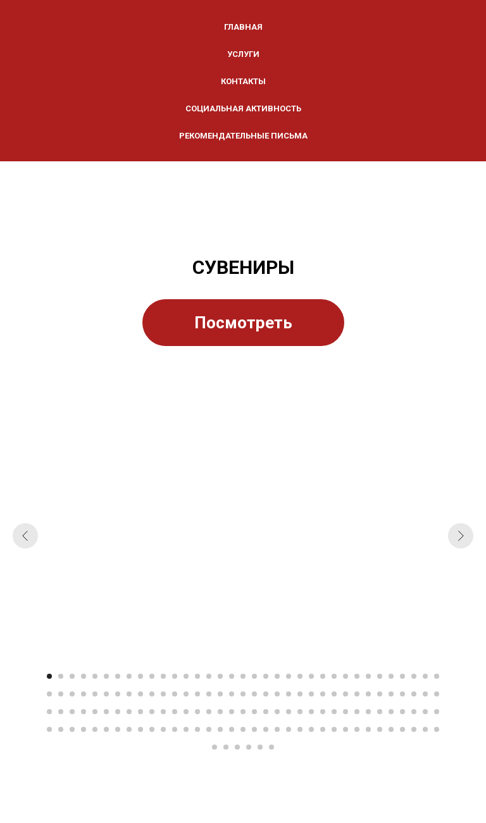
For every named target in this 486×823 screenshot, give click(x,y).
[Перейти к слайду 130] (322, 729)
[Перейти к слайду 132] (345, 729)
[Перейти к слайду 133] (356, 729)
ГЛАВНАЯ (243, 27)
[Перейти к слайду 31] (391, 676)
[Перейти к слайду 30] (379, 676)
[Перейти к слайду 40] (94, 693)
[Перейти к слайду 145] (260, 747)
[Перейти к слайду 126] (277, 729)
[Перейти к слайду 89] (254, 711)
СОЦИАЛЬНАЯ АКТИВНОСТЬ (243, 108)
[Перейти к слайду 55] (265, 693)
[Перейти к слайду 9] (140, 676)
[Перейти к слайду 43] (129, 693)
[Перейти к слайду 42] (117, 693)
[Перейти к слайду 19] (254, 676)
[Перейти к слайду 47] (174, 693)
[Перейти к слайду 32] (402, 676)
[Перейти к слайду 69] (425, 693)
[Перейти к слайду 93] (299, 711)
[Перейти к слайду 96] (334, 711)
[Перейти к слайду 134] (368, 729)
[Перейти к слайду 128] (299, 729)
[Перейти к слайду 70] (436, 693)
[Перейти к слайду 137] (402, 729)
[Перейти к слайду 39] (83, 693)
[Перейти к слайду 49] (197, 693)
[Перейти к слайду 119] (197, 729)
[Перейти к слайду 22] (288, 676)
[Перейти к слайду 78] (129, 711)
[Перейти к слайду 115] (151, 729)
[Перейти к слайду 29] (368, 676)
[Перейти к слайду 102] (402, 711)
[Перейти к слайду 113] (129, 729)
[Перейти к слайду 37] (60, 693)
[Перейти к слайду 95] (322, 711)
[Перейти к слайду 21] (277, 676)
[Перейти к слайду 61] (334, 693)
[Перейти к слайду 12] (174, 676)
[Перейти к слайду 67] (402, 693)
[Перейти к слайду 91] (277, 711)
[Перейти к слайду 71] (49, 711)
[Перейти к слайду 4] (83, 676)
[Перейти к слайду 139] (425, 729)
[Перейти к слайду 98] (356, 711)
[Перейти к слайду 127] (288, 729)
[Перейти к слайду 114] (140, 729)
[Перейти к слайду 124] (254, 729)
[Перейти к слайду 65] (379, 693)
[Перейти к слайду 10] (151, 676)
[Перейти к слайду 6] (106, 676)
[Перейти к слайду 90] (265, 711)
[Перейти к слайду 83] (186, 711)
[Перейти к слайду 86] (220, 711)
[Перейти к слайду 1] (49, 676)
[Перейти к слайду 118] (186, 729)
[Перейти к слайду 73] (72, 711)
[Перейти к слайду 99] (368, 711)
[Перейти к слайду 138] (413, 729)
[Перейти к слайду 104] (425, 711)
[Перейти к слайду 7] (117, 676)
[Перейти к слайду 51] (220, 693)
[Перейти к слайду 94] (311, 711)
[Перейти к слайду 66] (391, 693)
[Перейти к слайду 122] (231, 729)
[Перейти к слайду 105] (436, 711)
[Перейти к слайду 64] (368, 693)
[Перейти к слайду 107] (60, 729)
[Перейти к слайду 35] (436, 676)
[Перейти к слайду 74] (83, 711)
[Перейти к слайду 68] (413, 693)
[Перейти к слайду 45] (151, 693)
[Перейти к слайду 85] (208, 711)
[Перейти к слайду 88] (243, 711)
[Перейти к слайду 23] (299, 676)
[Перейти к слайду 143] (237, 747)
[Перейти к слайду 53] (243, 693)
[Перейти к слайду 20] (265, 676)
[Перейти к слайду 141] (214, 747)
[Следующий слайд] (460, 535)
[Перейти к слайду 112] (117, 729)
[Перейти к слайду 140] (436, 729)
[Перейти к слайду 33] (413, 676)
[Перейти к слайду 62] (345, 693)
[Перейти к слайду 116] (163, 729)
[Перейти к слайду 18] (243, 676)
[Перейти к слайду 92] (288, 711)
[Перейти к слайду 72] (60, 711)
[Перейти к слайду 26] (334, 676)
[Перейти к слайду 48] (186, 693)
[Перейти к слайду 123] (243, 729)
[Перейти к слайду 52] (231, 693)
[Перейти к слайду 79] (140, 711)
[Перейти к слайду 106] (49, 729)
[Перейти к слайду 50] (208, 693)
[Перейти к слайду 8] (129, 676)
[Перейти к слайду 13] (186, 676)
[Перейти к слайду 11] (163, 676)
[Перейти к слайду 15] (208, 676)
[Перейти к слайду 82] (174, 711)
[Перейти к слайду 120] (208, 729)
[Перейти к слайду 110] (94, 729)
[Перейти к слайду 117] (174, 729)
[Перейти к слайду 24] (311, 676)
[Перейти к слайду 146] (271, 747)
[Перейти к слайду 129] (311, 729)
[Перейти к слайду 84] (197, 711)
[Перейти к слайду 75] (94, 711)
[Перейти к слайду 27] (345, 676)
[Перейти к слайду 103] (413, 711)
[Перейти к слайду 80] (151, 711)
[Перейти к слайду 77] (117, 711)
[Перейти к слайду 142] (225, 747)
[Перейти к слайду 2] (60, 676)
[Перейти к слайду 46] (163, 693)
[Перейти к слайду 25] (322, 676)
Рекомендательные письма (243, 135)
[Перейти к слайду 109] (83, 729)
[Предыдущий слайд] (25, 535)
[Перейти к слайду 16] (220, 676)
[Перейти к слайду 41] (106, 693)
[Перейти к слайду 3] (72, 676)
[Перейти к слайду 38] (72, 693)
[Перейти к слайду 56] (277, 693)
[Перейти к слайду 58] (299, 693)
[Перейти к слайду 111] (106, 729)
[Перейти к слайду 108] (72, 729)
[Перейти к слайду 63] (356, 693)
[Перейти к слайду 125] (265, 729)
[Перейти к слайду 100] (379, 711)
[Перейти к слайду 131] (334, 729)
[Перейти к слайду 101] (391, 711)
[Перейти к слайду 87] (231, 711)
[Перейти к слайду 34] (425, 676)
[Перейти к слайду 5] (94, 676)
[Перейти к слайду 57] (288, 693)
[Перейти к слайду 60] (322, 693)
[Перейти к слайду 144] (248, 747)
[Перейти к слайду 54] (254, 693)
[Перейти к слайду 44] (140, 693)
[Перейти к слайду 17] (231, 676)
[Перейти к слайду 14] (197, 676)
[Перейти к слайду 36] (49, 693)
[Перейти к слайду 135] (379, 729)
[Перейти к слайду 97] (345, 711)
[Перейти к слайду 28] (356, 676)
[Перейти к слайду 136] (391, 729)
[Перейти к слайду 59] (311, 693)
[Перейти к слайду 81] (163, 711)
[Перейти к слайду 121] (220, 729)
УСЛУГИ (243, 54)
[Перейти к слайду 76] (106, 711)
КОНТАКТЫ (243, 81)
